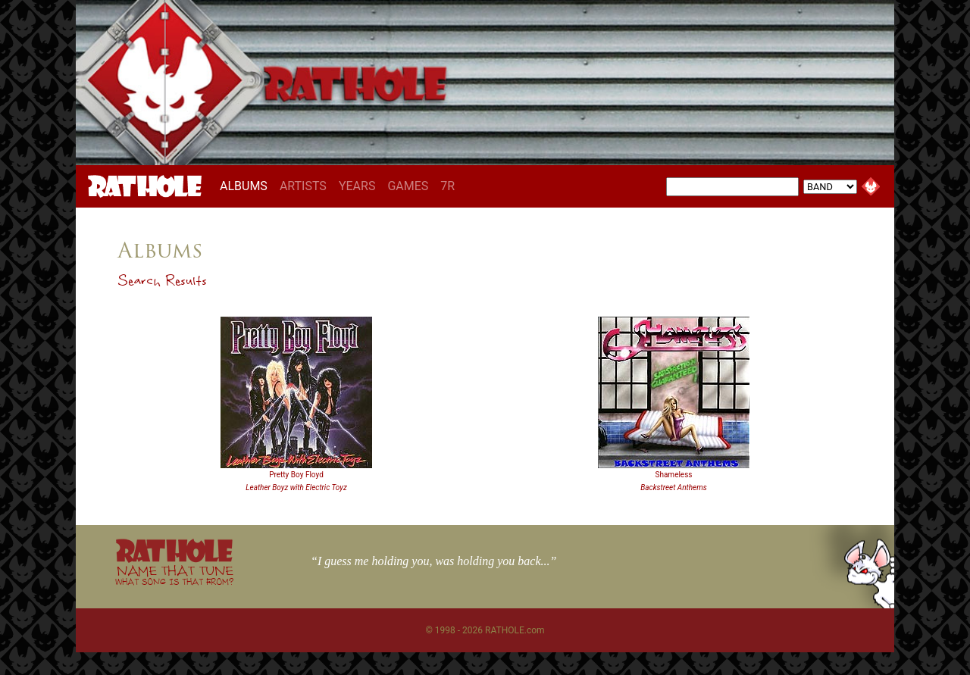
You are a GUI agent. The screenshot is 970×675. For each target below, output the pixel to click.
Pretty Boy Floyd (296, 474)
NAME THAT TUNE (174, 574)
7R (447, 186)
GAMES (407, 186)
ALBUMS (247, 185)
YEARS (357, 186)
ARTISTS (303, 186)
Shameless (673, 474)
